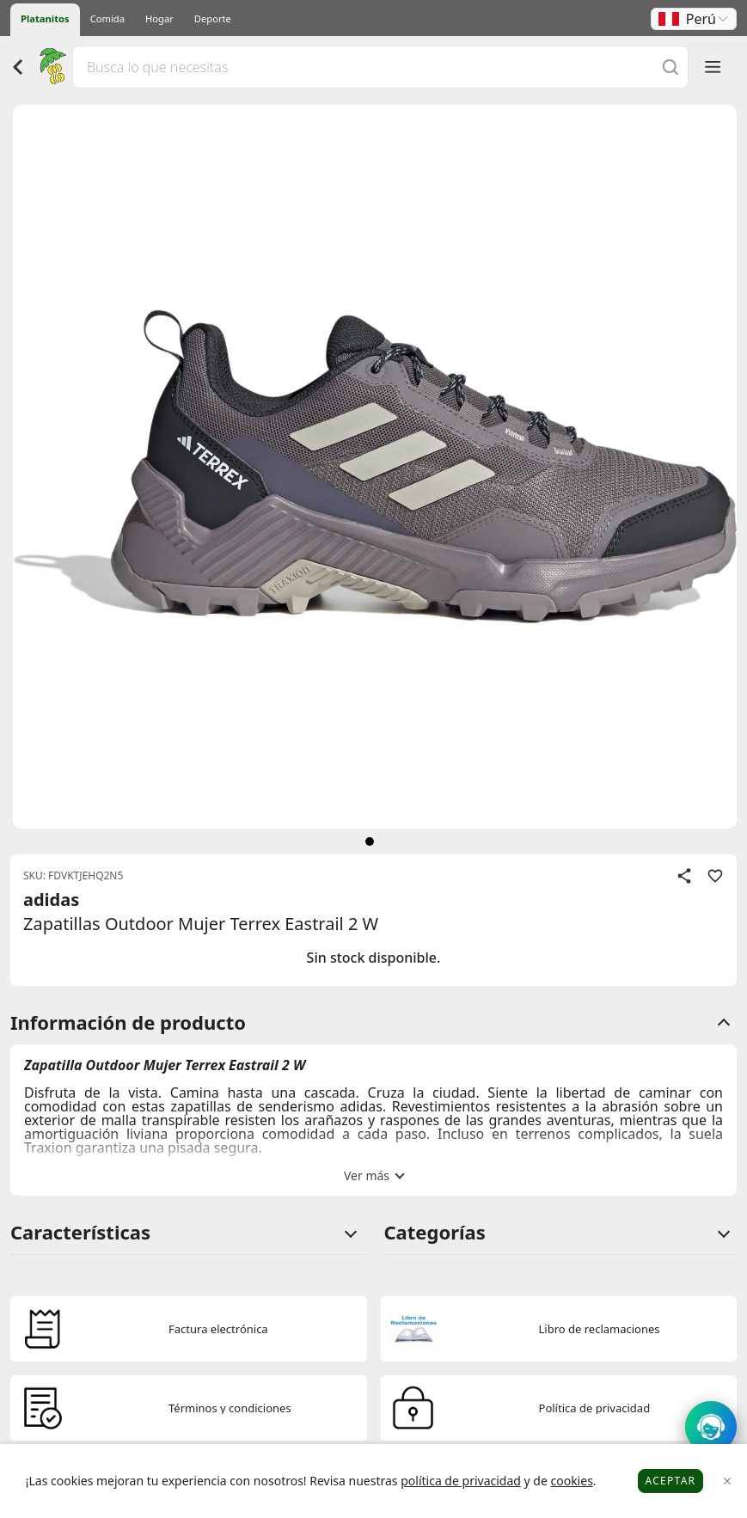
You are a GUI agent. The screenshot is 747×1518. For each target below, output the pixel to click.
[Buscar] (670, 67)
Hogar (159, 18)
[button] (694, 19)
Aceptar (671, 1480)
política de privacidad (461, 1480)
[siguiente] (369, 841)
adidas (51, 899)
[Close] (728, 1481)
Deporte (212, 18)
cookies (571, 1480)
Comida (107, 18)
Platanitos (45, 18)
